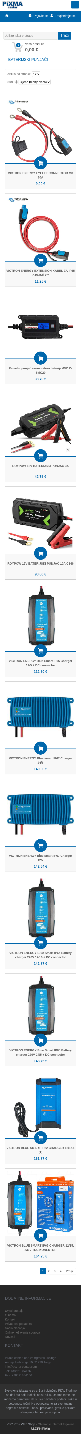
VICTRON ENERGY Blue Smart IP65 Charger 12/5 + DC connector (40, 663)
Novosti (10, 1337)
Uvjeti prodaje (14, 1310)
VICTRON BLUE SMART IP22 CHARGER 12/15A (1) (40, 1150)
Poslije (70, 1271)
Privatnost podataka (18, 1324)
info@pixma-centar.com (21, 1366)
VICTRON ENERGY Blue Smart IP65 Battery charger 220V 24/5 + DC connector (40, 1052)
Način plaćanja (15, 1328)
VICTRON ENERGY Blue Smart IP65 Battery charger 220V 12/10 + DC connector (40, 955)
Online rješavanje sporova (22, 1332)
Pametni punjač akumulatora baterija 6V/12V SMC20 (40, 370)
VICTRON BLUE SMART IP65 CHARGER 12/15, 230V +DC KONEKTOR (40, 1248)
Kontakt (10, 1319)
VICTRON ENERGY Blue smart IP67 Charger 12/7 (40, 858)
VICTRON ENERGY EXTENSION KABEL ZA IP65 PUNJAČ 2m (40, 273)
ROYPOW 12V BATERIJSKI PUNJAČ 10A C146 (40, 563)
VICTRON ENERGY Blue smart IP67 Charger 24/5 (40, 760)
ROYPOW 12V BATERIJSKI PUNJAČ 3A (40, 466)
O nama (10, 1315)
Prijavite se (38, 16)
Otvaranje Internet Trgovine (56, 1424)
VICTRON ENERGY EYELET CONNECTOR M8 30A (40, 175)
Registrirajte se (63, 16)
